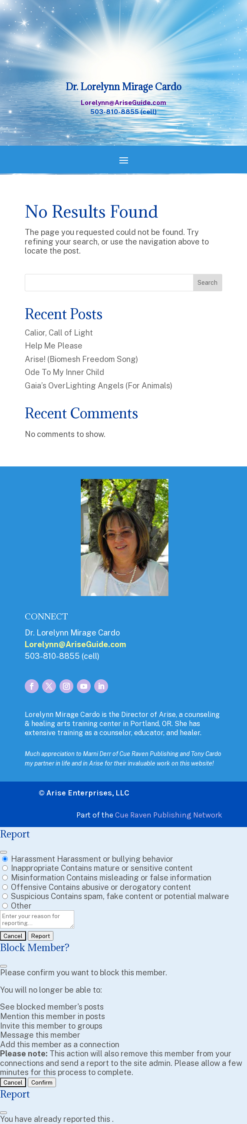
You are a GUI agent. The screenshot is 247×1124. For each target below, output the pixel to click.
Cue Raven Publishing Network (168, 815)
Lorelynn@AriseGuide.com (123, 102)
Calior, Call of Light (59, 332)
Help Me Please (53, 345)
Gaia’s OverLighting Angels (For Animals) (98, 385)
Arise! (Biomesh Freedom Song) (81, 359)
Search (207, 282)
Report (40, 935)
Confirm (42, 1082)
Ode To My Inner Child (64, 372)
